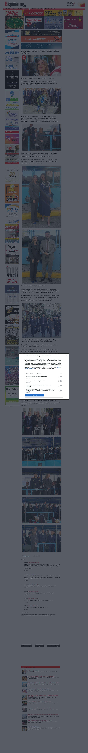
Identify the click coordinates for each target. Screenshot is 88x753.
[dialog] (44, 376)
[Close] (66, 356)
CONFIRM (34, 395)
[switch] (60, 376)
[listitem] (44, 373)
